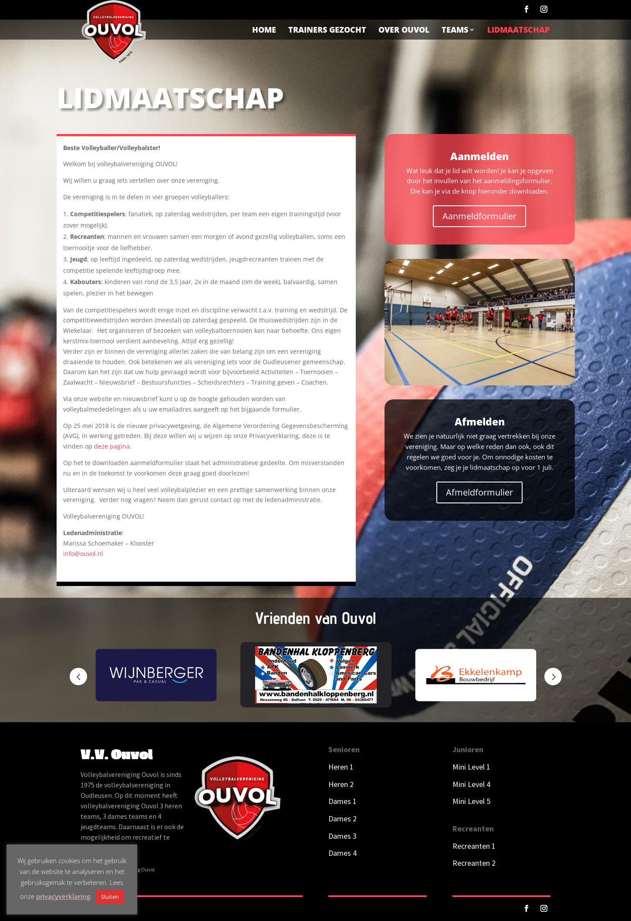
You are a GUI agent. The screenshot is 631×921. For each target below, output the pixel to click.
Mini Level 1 (472, 767)
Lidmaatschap (518, 29)
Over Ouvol (403, 29)
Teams (455, 29)
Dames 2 (342, 819)
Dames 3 (342, 836)
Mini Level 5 (471, 801)
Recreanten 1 (474, 846)
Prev (78, 676)
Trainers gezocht (327, 29)
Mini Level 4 (471, 784)
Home (264, 29)
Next (553, 676)
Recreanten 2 (474, 863)
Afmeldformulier (479, 492)
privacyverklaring (63, 896)
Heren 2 (341, 784)
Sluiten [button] (110, 897)
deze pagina (112, 446)
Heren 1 (341, 767)
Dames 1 (342, 801)
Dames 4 (342, 853)
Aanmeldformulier (479, 216)
